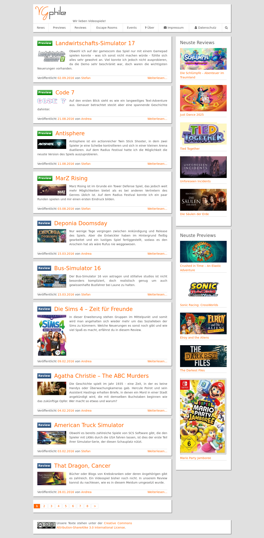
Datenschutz (205, 27)
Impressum (174, 27)
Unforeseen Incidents (195, 181)
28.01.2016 (66, 492)
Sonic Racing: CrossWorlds (199, 305)
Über (149, 27)
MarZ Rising (71, 178)
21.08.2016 (66, 118)
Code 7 (64, 92)
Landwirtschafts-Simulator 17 (95, 43)
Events (132, 27)
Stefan (86, 78)
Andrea (86, 118)
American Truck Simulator (89, 425)
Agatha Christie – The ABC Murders (101, 376)
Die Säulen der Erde (194, 214)
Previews (59, 27)
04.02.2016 (66, 410)
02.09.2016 (66, 78)
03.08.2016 (66, 208)
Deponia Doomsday (80, 223)
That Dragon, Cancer (82, 466)
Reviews (80, 27)
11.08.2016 (66, 163)
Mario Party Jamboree (195, 458)
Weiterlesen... (157, 78)
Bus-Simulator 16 (77, 268)
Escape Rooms (106, 27)
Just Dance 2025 (192, 114)
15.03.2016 (66, 253)
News (41, 27)
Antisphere (70, 133)
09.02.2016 (66, 361)
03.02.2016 (66, 451)
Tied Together (190, 148)
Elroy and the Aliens (194, 337)
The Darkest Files (192, 370)
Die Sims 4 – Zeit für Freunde (93, 309)
